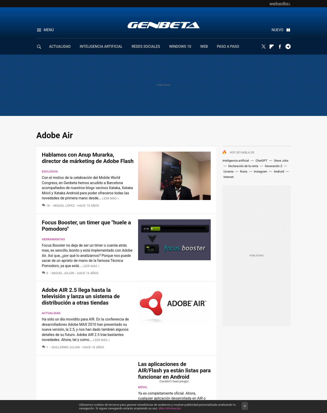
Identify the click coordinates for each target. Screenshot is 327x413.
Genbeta (163, 25)
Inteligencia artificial (236, 160)
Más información (170, 408)
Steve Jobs (281, 160)
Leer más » (110, 198)
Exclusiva (50, 171)
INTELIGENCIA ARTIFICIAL (101, 46)
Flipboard (271, 46)
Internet (228, 177)
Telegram (288, 46)
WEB (204, 46)
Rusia (243, 171)
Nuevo (277, 30)
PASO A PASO (228, 46)
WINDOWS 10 (180, 46)
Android (279, 171)
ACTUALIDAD (60, 46)
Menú (49, 30)
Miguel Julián (63, 273)
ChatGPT (261, 160)
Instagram (260, 171)
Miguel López (64, 205)
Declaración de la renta (243, 166)
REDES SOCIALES (146, 46)
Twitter (263, 46)
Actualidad (51, 313)
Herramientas (53, 239)
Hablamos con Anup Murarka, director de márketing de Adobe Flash (88, 158)
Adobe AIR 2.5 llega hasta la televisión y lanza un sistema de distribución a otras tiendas (81, 296)
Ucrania (228, 171)
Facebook (279, 46)
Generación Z (273, 166)
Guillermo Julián (66, 347)
